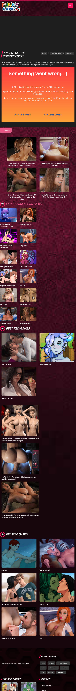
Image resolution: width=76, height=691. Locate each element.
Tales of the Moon (26, 235)
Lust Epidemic (6, 333)
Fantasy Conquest (26, 193)
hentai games (64, 636)
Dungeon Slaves (5, 292)
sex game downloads (63, 632)
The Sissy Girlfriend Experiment (6, 215)
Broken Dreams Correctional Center (6, 194)
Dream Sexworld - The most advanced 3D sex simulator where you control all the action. (22, 165)
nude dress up (60, 641)
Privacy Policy (47, 654)
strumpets (50, 641)
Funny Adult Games (56, 22)
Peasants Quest (25, 292)
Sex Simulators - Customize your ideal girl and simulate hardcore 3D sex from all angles (20, 408)
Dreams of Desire (25, 273)
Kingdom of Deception (7, 254)
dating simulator (53, 636)
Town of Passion (45, 333)
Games (44, 22)
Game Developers (49, 664)
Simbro (43, 632)
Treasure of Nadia (7, 367)
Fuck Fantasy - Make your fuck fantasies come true (54, 133)
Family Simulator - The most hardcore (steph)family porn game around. (54, 164)
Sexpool (4, 539)
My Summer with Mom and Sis (12, 573)
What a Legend (45, 539)
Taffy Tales (23, 214)
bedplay (43, 636)
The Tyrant (3, 273)
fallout (42, 641)
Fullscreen (6, 99)
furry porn (51, 632)
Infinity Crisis (44, 573)
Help (44, 659)
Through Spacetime (6, 235)
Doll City (23, 254)
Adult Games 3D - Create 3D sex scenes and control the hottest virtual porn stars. (22, 133)
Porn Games (69, 22)
